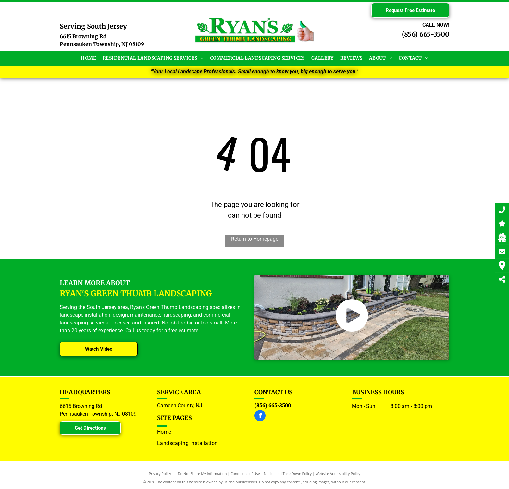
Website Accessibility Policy (338, 473)
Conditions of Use (245, 473)
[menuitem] (88, 58)
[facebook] (260, 416)
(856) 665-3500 (425, 34)
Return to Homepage (254, 239)
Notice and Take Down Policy (288, 473)
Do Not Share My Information (202, 473)
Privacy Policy (160, 473)
